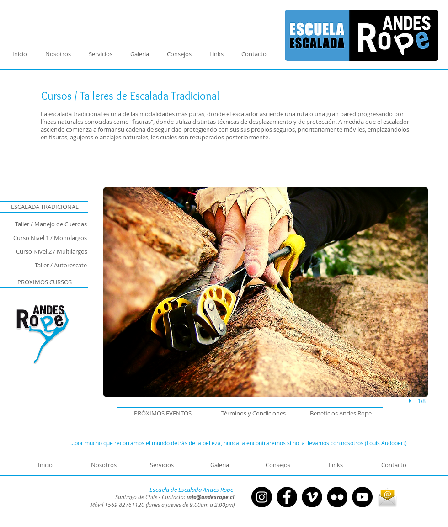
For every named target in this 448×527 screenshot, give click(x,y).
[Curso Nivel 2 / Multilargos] (43, 251)
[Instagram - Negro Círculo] (261, 497)
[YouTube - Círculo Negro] (362, 497)
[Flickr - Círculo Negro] (337, 497)
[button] (162, 413)
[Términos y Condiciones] (249, 413)
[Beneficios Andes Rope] (335, 413)
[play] (411, 401)
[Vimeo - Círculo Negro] (312, 497)
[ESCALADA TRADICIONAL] (44, 206)
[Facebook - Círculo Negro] (287, 497)
